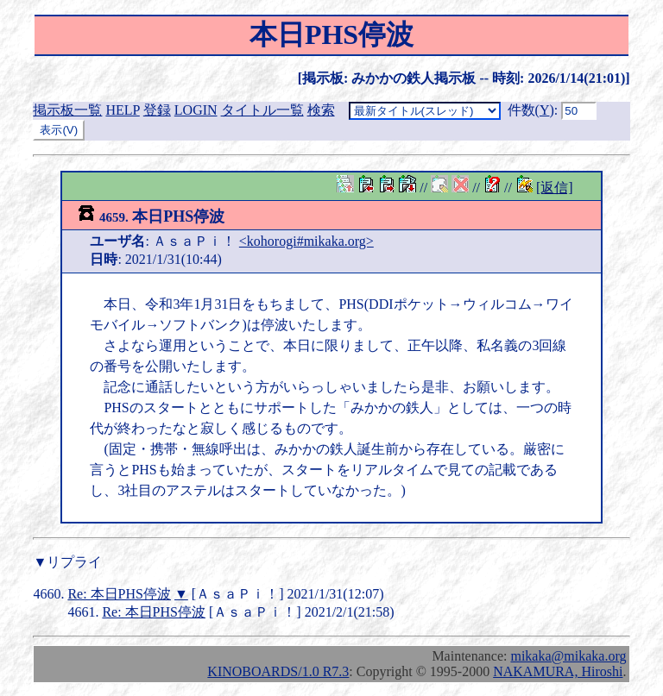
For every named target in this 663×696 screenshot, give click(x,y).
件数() (531, 110)
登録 (157, 110)
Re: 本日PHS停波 (119, 593)
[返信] (554, 187)
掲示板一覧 (67, 110)
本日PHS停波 (151, 216)
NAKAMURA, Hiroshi (557, 671)
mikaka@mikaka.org (568, 656)
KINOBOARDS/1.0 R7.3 (278, 671)
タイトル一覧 (262, 110)
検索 (321, 110)
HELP (122, 110)
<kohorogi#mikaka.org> (306, 241)
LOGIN (196, 110)
